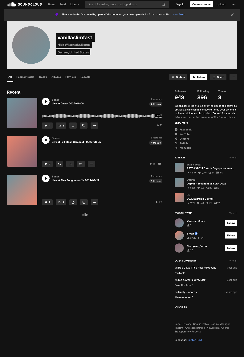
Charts (225, 328)
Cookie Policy (201, 324)
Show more (181, 123)
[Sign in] (180, 4)
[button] (233, 4)
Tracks (43, 77)
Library (74, 4)
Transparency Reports (188, 331)
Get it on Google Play (212, 315)
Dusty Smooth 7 (187, 292)
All (10, 77)
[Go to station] (178, 77)
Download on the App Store (186, 315)
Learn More (178, 14)
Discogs (182, 139)
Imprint (179, 328)
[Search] (127, 4)
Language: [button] (188, 340)
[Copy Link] (83, 125)
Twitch (181, 143)
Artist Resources (195, 328)
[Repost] (61, 125)
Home (51, 4)
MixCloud (183, 148)
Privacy (187, 324)
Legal (178, 324)
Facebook (183, 129)
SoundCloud (24, 4)
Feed (63, 4)
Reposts (85, 77)
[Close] (232, 15)
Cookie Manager (220, 324)
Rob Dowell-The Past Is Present (197, 268)
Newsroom (213, 328)
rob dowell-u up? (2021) (191, 280)
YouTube (182, 134)
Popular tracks (25, 77)
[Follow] (198, 77)
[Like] (47, 125)
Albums (56, 77)
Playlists (70, 77)
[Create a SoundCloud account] (201, 4)
